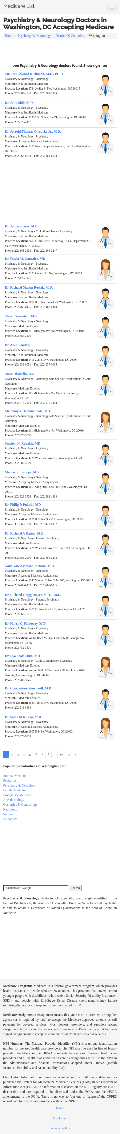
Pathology (10, 819)
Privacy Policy (60, 1128)
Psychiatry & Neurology (34, 35)
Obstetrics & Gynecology (20, 804)
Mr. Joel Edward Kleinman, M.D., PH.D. (34, 74)
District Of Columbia (69, 35)
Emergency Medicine (17, 795)
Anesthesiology (13, 799)
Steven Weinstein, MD (21, 316)
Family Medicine (14, 790)
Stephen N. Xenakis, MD (22, 443)
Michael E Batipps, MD (22, 472)
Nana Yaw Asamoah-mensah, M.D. (30, 566)
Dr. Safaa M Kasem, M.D (23, 717)
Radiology (10, 809)
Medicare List (19, 5)
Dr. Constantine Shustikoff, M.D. (28, 688)
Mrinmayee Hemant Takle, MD (27, 411)
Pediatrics (9, 780)
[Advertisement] (60, 50)
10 (61, 754)
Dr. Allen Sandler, (17, 345)
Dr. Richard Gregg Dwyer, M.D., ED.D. (33, 595)
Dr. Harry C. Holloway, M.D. (26, 623)
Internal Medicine (15, 776)
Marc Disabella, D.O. (20, 374)
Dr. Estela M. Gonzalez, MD (25, 258)
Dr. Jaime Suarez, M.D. (22, 226)
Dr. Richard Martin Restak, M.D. (29, 287)
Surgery (8, 814)
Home (9, 35)
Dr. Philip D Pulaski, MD (23, 504)
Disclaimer (60, 1118)
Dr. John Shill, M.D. (19, 102)
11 (68, 754)
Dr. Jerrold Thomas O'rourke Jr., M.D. (33, 131)
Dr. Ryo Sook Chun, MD (22, 656)
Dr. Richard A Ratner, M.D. (24, 533)
